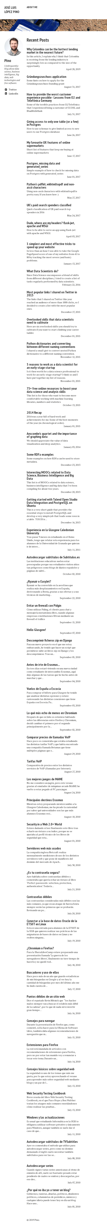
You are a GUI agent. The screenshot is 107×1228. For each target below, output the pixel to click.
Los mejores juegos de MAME (45, 777)
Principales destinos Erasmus (45, 798)
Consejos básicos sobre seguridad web (50, 1067)
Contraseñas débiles (39, 895)
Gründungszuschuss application (46, 75)
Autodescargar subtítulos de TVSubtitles (52, 1140)
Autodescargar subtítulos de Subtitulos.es (53, 555)
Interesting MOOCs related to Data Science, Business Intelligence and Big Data (50, 473)
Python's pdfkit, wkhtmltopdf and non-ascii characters (51, 184)
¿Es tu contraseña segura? (43, 871)
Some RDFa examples (40, 453)
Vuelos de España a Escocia (44, 687)
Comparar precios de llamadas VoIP (48, 735)
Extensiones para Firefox (42, 1043)
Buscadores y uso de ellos (43, 971)
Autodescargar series (40, 1164)
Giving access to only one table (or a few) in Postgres (52, 121)
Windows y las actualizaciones (46, 1116)
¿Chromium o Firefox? (40, 946)
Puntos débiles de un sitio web (46, 995)
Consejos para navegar (41, 1019)
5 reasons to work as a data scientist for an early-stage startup (52, 364)
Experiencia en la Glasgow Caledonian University (50, 530)
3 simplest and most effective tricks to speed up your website (51, 244)
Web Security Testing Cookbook (46, 1091)
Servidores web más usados (44, 846)
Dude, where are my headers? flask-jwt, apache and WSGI (51, 223)
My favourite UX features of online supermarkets (48, 142)
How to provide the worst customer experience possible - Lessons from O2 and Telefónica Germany (53, 95)
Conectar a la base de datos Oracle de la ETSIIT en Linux (52, 921)
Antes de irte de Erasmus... (43, 663)
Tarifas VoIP (34, 759)
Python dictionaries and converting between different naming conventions (51, 343)
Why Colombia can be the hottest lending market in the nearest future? (52, 49)
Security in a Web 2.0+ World (44, 822)
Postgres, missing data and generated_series (43, 163)
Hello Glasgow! (36, 628)
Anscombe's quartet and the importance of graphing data (52, 433)
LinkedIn (11, 91)
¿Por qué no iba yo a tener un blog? (48, 1188)
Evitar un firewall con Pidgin (44, 604)
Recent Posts (38, 38)
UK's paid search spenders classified (49, 203)
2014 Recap (34, 411)
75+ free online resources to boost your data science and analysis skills (52, 388)
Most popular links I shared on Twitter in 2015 (52, 292)
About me (32, 7)
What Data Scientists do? (42, 269)
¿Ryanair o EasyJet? (39, 580)
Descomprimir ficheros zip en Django (49, 638)
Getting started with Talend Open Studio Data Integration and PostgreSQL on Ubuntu (52, 501)
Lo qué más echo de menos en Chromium (52, 711)
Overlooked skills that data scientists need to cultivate (50, 319)
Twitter (10, 87)
